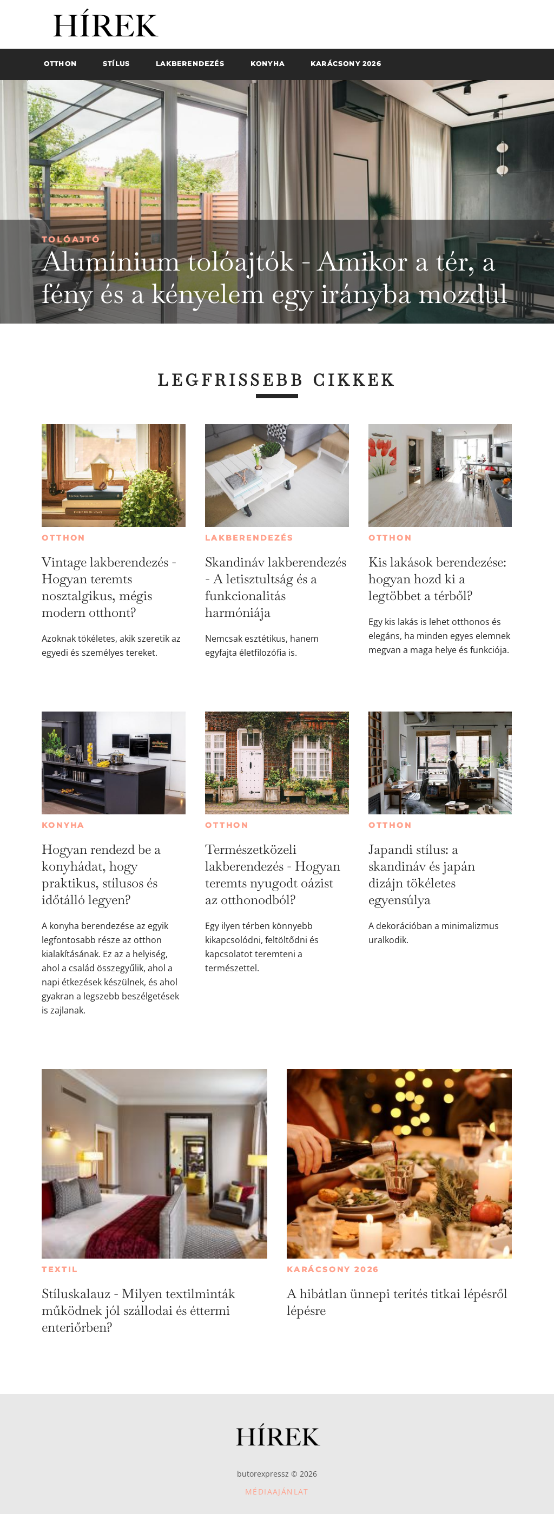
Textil (60, 1269)
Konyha (63, 825)
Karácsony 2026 (333, 1269)
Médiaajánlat (277, 1491)
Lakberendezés (249, 538)
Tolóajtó (71, 239)
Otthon (63, 538)
